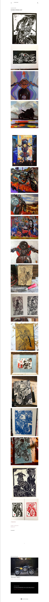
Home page (16, 2)
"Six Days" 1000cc (15, 577)
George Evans (13, 521)
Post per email (16, 525)
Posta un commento (20, 589)
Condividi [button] (12, 525)
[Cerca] (37, 3)
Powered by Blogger (24, 599)
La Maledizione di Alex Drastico (24, 587)
